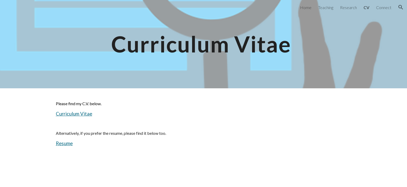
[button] (401, 7)
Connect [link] (383, 7)
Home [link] (305, 7)
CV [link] (366, 7)
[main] (203, 44)
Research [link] (348, 7)
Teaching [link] (325, 7)
